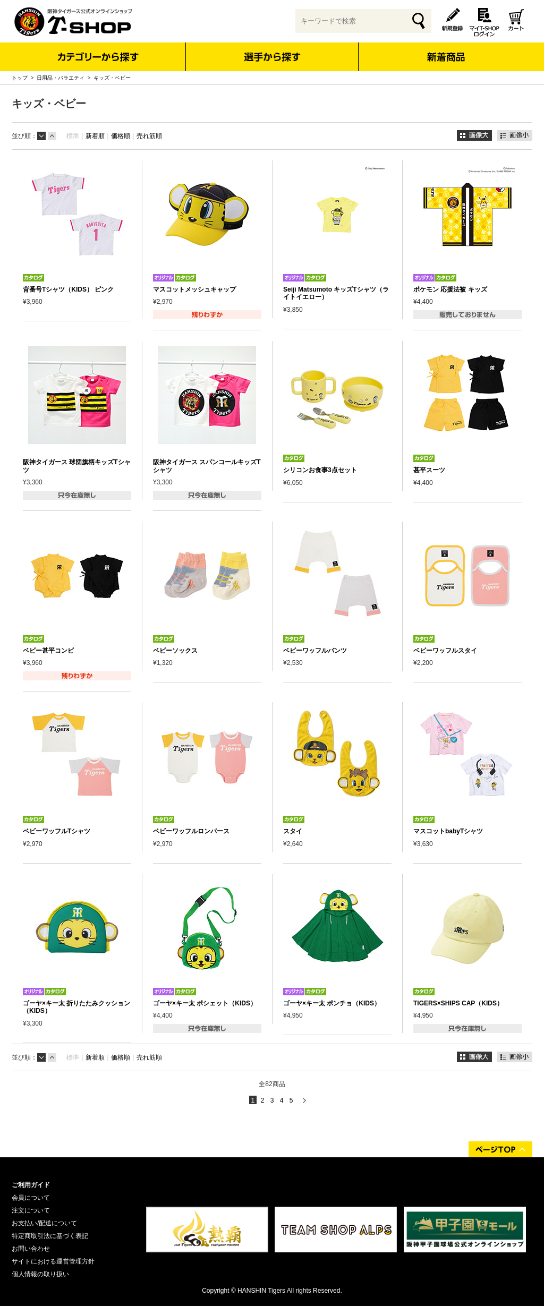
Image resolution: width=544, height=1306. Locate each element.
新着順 (95, 136)
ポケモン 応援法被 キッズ (450, 289)
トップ (20, 78)
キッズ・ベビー (112, 78)
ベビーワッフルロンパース (191, 831)
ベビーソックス (175, 650)
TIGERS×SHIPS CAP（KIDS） (458, 1003)
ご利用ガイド (31, 1185)
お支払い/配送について (44, 1223)
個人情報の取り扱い (40, 1274)
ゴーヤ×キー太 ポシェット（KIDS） (205, 1003)
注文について (31, 1210)
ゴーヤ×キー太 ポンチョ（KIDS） (331, 1003)
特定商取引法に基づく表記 (50, 1236)
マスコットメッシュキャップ (194, 289)
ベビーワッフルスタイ (445, 650)
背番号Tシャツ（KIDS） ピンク (68, 289)
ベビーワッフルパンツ (315, 650)
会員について (31, 1197)
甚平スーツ (429, 470)
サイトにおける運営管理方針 (53, 1261)
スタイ (292, 831)
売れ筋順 (149, 136)
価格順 (120, 136)
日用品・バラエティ (60, 78)
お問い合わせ (31, 1248)
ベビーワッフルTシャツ (56, 831)
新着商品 (445, 49)
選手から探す (272, 56)
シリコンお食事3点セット (320, 470)
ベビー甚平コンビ (48, 650)
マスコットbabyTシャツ (448, 831)
